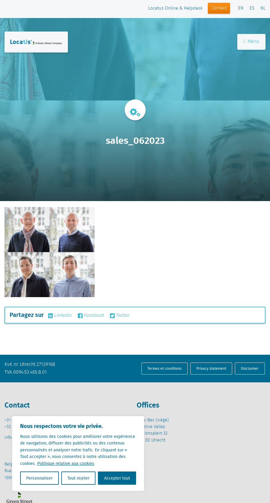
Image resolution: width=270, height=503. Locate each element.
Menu (251, 41)
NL (262, 8)
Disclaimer (250, 368)
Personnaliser (39, 478)
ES (252, 8)
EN (241, 8)
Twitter (120, 315)
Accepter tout (117, 478)
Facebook (91, 315)
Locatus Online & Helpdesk (175, 8)
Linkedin (60, 315)
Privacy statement (211, 368)
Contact (219, 8)
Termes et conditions (164, 368)
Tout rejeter (78, 478)
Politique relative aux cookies (65, 463)
